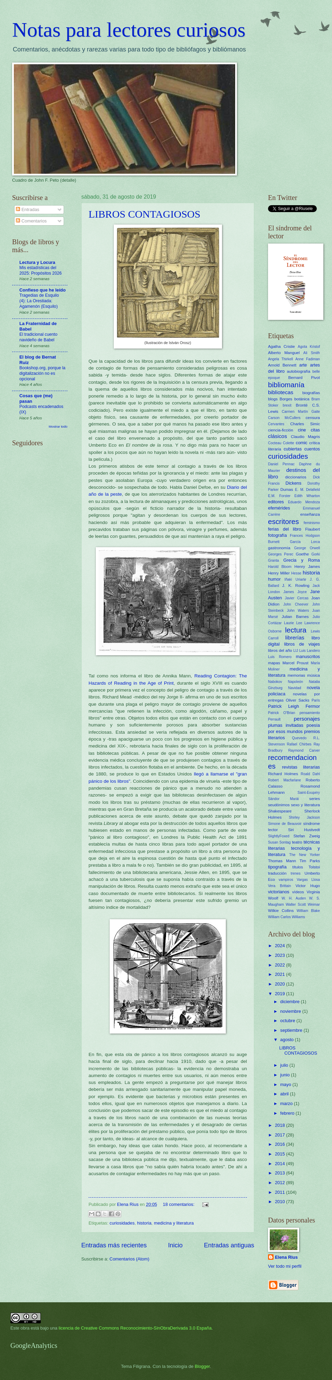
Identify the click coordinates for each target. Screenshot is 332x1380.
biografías (311, 393)
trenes (295, 873)
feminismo (312, 523)
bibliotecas (280, 392)
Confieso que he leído (42, 290)
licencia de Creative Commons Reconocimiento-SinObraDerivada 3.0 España (135, 1328)
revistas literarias (301, 767)
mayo (286, 1084)
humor (274, 579)
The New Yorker (304, 855)
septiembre (291, 1030)
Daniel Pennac (281, 464)
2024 (280, 945)
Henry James (307, 566)
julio (284, 1065)
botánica (302, 399)
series (314, 799)
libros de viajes (302, 644)
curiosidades (122, 1223)
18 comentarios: (179, 1204)
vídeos (298, 892)
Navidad (294, 688)
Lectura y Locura (37, 262)
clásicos (277, 436)
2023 (280, 955)
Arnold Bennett (282, 365)
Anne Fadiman (307, 359)
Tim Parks (309, 861)
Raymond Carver (304, 750)
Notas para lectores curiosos (129, 29)
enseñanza (310, 514)
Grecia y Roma (301, 560)
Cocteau (274, 443)
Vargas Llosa (308, 880)
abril (285, 1093)
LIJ (295, 651)
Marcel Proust (295, 663)
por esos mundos (285, 731)
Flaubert (312, 529)
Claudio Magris (305, 437)
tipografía (277, 866)
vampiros (286, 880)
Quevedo (299, 738)
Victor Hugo (307, 886)
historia (144, 1223)
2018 (280, 1125)
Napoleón (295, 682)
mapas (274, 663)
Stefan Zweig (307, 836)
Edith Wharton (307, 496)
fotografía (277, 535)
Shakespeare (280, 811)
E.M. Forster (279, 496)
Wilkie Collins (281, 910)
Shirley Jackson (304, 817)
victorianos (278, 891)
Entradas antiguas (229, 1245)
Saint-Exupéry (308, 792)
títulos (297, 867)
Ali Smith (311, 353)
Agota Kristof (309, 347)
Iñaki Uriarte (295, 579)
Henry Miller (279, 573)
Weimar (314, 904)
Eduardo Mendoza (304, 502)
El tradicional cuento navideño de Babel (38, 337)
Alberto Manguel (284, 353)
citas (315, 429)
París (316, 700)
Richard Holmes (283, 774)
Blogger (202, 1366)
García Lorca (305, 542)
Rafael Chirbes (299, 744)
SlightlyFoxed (278, 836)
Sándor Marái (283, 799)
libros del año (280, 650)
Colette (288, 443)
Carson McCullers (284, 418)
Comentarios (31, 220)
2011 (280, 1192)
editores (276, 501)
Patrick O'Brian (281, 713)
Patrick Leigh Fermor (294, 706)
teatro (297, 842)
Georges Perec (280, 554)
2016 (280, 1144)
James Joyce (295, 592)
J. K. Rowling (296, 585)
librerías (294, 637)
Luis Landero (309, 651)
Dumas (286, 489)
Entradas (27, 209)
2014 (280, 1163)
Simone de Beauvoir (285, 824)
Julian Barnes (295, 617)
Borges (285, 399)
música (313, 675)
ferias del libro (284, 529)
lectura (295, 630)
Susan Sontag (279, 842)
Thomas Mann (282, 861)
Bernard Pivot (304, 377)
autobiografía (299, 371)
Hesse (296, 573)
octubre (288, 1020)
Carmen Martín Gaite (301, 411)
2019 (280, 993)
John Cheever (295, 604)
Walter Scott (296, 904)
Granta (273, 560)
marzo (287, 1103)
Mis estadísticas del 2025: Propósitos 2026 (40, 270)
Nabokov (275, 682)
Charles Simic (305, 424)
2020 (280, 984)
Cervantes (276, 424)
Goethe (302, 554)
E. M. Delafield (307, 490)
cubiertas (293, 448)
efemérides (279, 508)
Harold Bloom (280, 567)
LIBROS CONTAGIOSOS (144, 214)
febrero (287, 1113)
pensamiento (309, 713)
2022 (280, 965)
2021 (280, 974)
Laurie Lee (293, 623)
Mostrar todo (58, 426)
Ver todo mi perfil (285, 1266)
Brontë (301, 405)
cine (302, 429)
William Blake (308, 911)
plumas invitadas (285, 725)
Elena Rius (286, 1257)
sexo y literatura (305, 805)
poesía (313, 725)
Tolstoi (314, 867)
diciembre (290, 1001)
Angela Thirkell (280, 359)
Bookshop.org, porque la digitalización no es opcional (42, 373)
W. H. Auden (294, 898)
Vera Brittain (279, 886)
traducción (277, 873)
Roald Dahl (310, 774)
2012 (280, 1182)
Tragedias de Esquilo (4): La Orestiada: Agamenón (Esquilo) (39, 301)
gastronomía (279, 548)
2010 (280, 1201)
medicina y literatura (174, 1223)
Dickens (294, 483)
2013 (280, 1173)
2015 (280, 1154)
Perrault (274, 719)
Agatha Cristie (281, 346)
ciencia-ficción (280, 430)
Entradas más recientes (114, 1245)
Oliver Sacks (297, 700)
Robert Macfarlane (284, 780)
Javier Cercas (296, 598)
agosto (287, 1039)
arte (303, 365)
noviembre (291, 1011)
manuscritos (308, 656)
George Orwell (307, 548)
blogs (273, 399)
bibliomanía (286, 385)
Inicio (175, 1245)
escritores (283, 521)
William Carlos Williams (286, 917)
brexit (287, 405)
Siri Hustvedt (304, 830)
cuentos (312, 448)
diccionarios (295, 477)
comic (301, 442)
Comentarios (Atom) (129, 1259)
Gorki (315, 554)
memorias (296, 675)
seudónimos (278, 805)
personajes (307, 719)
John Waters (298, 610)
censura (313, 418)
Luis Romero (280, 657)
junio (285, 1074)
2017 (280, 1135)
